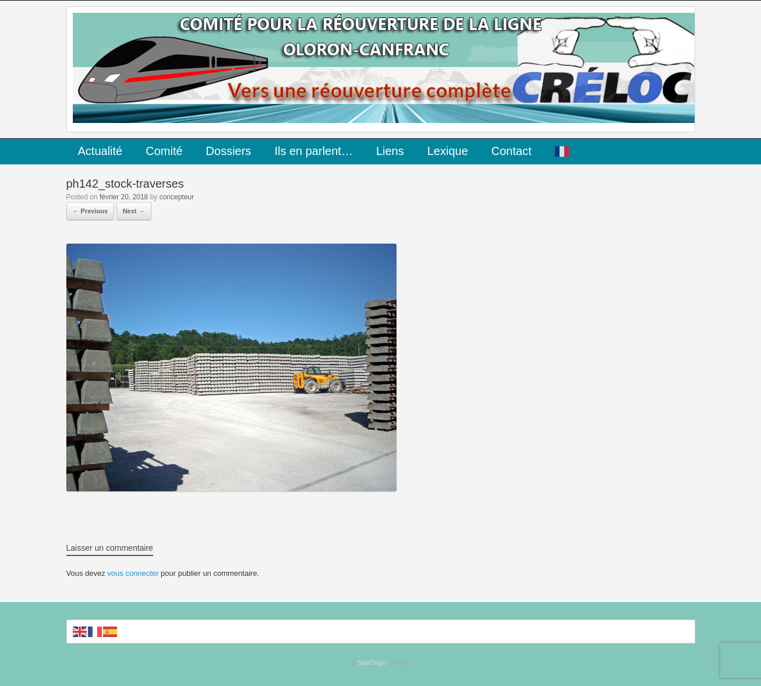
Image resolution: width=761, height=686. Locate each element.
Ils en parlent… (313, 151)
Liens (390, 151)
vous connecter (132, 573)
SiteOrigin (372, 662)
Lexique (447, 151)
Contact (511, 151)
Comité (164, 151)
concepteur (177, 197)
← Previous (90, 210)
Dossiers (229, 151)
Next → (134, 210)
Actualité (100, 151)
